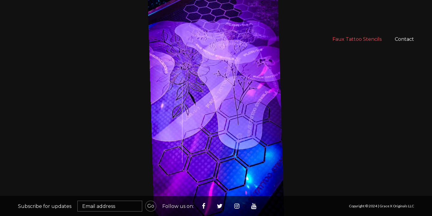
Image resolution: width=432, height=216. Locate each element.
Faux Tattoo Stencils (357, 39)
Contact (404, 39)
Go (150, 206)
